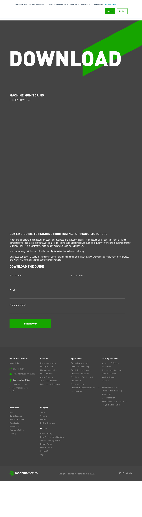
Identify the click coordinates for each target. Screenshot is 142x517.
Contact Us (14, 399)
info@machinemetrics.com (24, 410)
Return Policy (46, 480)
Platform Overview (48, 399)
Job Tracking (76, 427)
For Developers (77, 420)
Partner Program (47, 459)
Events (43, 455)
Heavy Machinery (109, 410)
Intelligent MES (46, 403)
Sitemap (13, 469)
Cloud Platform (46, 413)
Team (42, 448)
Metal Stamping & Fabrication (114, 437)
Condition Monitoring (80, 403)
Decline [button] (122, 11)
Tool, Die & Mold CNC (111, 441)
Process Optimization (80, 410)
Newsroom (14, 462)
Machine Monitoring (48, 406)
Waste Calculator (17, 455)
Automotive (106, 403)
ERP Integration (108, 434)
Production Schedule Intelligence (85, 424)
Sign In (43, 490)
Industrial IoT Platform (50, 420)
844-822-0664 (18, 405)
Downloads (14, 459)
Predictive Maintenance (81, 406)
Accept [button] (110, 11)
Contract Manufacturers (112, 406)
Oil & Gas (106, 417)
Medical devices (108, 413)
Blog (11, 448)
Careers (43, 452)
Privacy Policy (110, 4)
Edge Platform (46, 410)
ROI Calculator (16, 452)
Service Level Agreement (50, 476)
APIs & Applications (48, 417)
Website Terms (46, 483)
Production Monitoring (80, 399)
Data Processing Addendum (52, 473)
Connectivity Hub (17, 466)
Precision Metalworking (112, 427)
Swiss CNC (106, 430)
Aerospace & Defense (111, 399)
